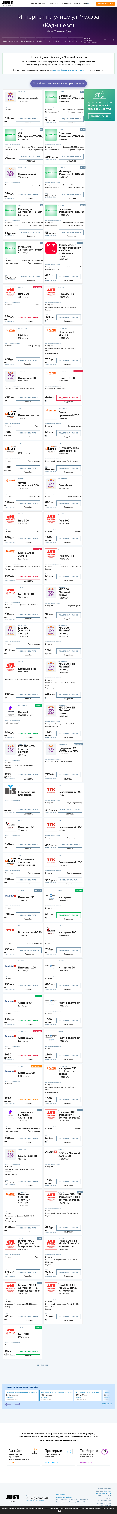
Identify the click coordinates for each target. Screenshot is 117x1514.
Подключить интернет (37, 3)
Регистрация (60, 1495)
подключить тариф (28, 119)
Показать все (107, 1404)
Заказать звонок (105, 3)
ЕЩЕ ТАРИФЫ (43, 1365)
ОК (59, 1511)
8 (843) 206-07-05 (37, 1498)
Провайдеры (66, 3)
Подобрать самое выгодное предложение (58, 83)
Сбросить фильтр (91, 42)
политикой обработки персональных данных (97, 1508)
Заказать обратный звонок (35, 1501)
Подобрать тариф (99, 116)
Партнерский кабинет (64, 1497)
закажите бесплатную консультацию (68, 70)
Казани (68, 31)
